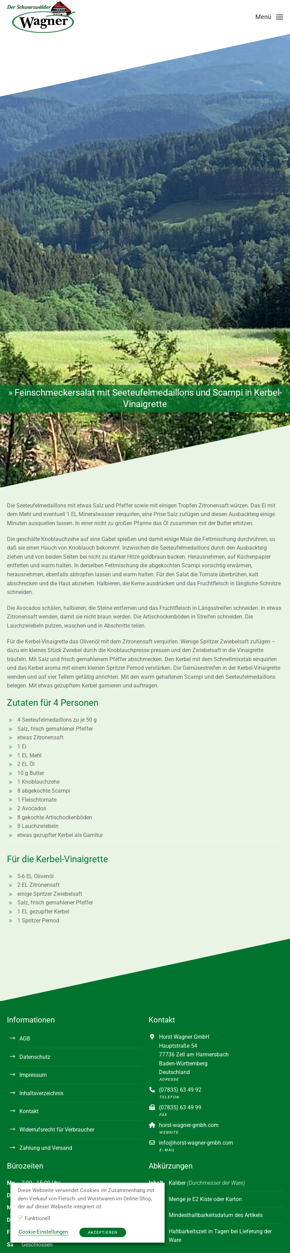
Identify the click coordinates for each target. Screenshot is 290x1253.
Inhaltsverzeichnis (41, 1093)
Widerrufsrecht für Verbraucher (56, 1129)
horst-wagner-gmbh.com (189, 1125)
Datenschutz (34, 1057)
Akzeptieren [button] (102, 1232)
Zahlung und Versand (45, 1148)
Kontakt (28, 1111)
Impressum (33, 1075)
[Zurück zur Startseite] (41, 17)
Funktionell (37, 1218)
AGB (24, 1038)
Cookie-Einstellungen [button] (43, 1232)
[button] (269, 17)
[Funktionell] (20, 1218)
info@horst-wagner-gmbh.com (196, 1142)
